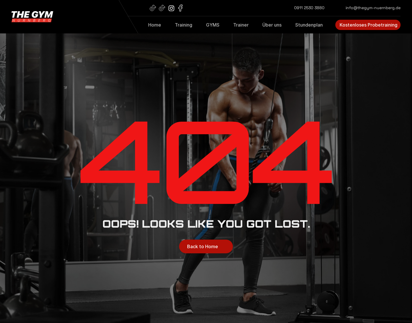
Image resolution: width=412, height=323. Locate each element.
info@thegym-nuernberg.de (373, 7)
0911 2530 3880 (309, 7)
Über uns (272, 25)
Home (154, 25)
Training (183, 25)
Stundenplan (309, 25)
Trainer (241, 25)
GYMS (212, 25)
